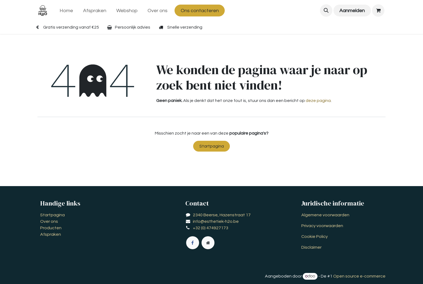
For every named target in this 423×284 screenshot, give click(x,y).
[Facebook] (192, 242)
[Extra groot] (208, 242)
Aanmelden (352, 10)
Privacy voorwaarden (322, 226)
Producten (51, 228)
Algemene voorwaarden (325, 215)
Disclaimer (311, 247)
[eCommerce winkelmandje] (378, 10)
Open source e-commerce (359, 276)
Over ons (49, 221)
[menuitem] (66, 10)
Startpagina (211, 146)
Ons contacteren (200, 10)
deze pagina (318, 100)
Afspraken (50, 234)
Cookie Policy (314, 236)
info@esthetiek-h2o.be (216, 221)
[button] (326, 10)
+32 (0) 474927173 (210, 228)
